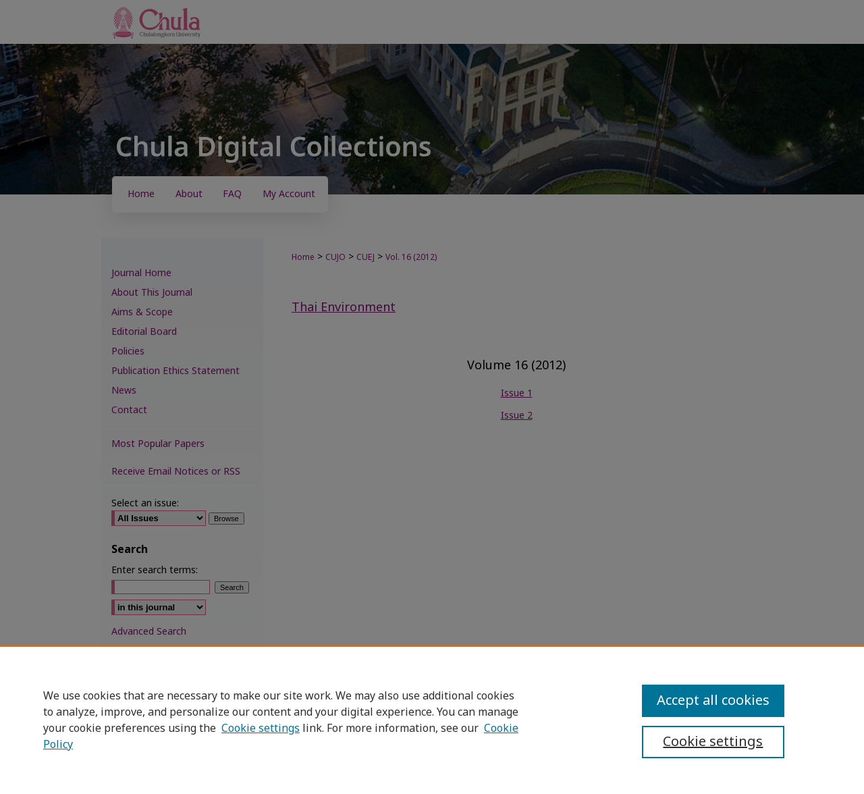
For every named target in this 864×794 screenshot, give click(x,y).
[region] (432, 719)
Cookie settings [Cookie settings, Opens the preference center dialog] (713, 742)
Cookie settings (260, 728)
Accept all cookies (713, 701)
